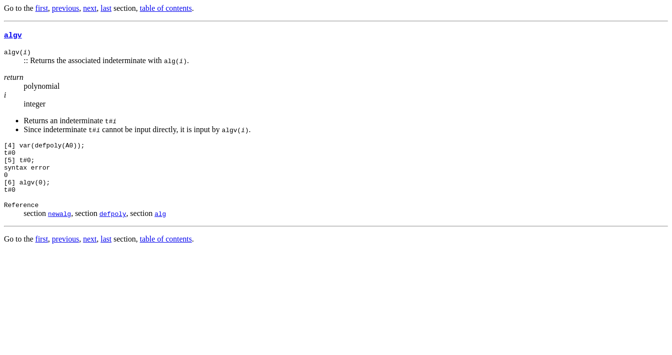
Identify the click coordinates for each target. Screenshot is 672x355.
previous (65, 8)
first (41, 8)
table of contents (166, 8)
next (90, 8)
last (106, 8)
